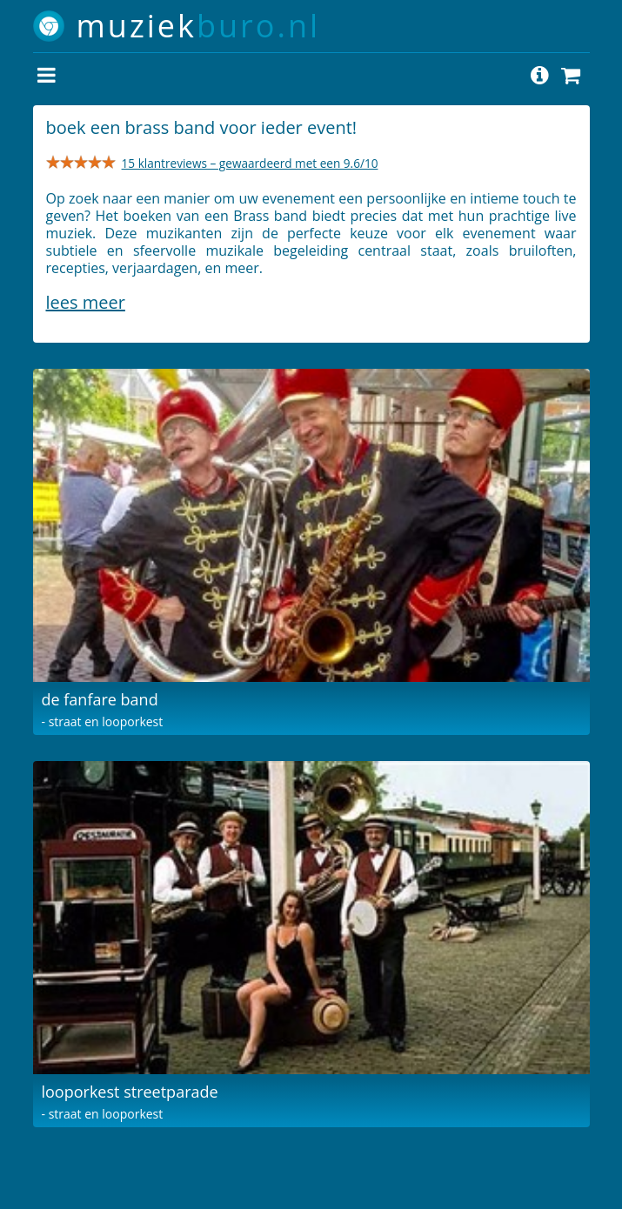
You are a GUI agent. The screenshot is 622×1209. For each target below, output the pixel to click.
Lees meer (85, 302)
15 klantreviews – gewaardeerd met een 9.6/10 (250, 163)
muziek (199, 25)
